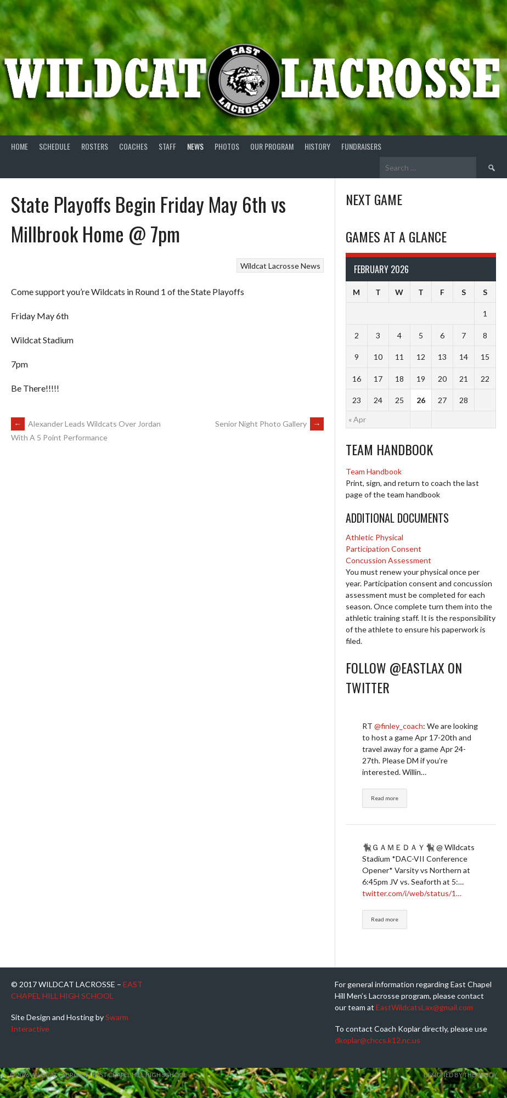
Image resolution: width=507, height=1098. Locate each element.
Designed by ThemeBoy (460, 1074)
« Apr (357, 419)
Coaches (133, 146)
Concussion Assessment (388, 560)
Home (19, 146)
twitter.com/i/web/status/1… (411, 893)
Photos (227, 146)
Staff (167, 146)
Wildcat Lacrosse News (280, 265)
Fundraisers (361, 146)
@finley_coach (398, 726)
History (317, 146)
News (195, 146)
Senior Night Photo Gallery (269, 423)
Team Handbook (374, 471)
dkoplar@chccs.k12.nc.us (377, 1040)
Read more (384, 798)
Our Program (272, 146)
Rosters (94, 146)
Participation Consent (383, 548)
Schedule (54, 146)
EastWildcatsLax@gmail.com (424, 1007)
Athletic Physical (374, 537)
